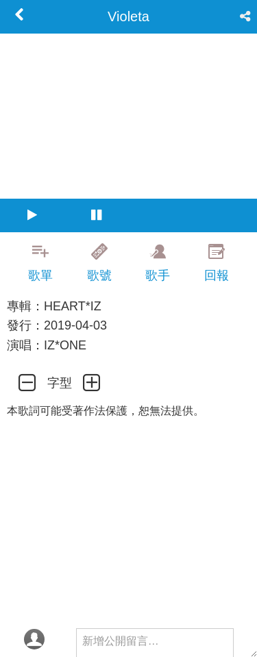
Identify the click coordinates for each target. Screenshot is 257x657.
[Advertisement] (128, 622)
